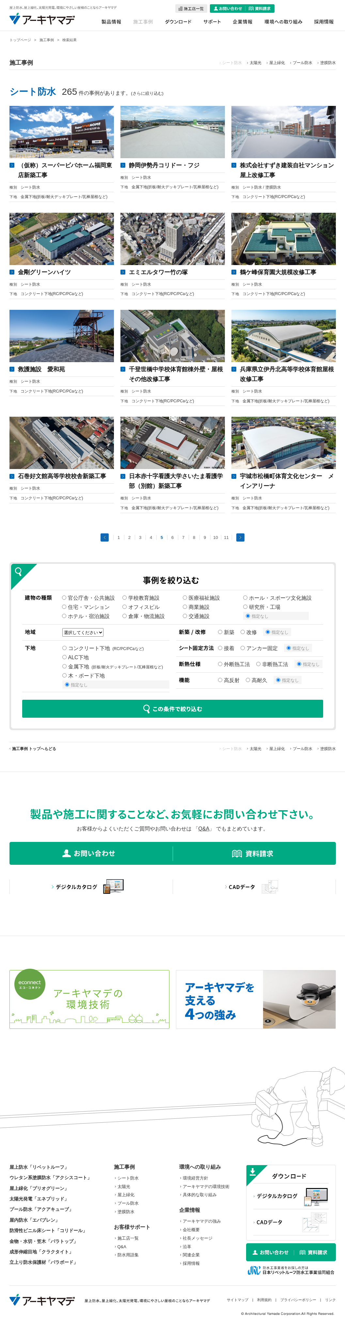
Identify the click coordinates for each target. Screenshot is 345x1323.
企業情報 (189, 1210)
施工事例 (46, 40)
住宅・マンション (86, 607)
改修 (249, 632)
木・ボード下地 (84, 675)
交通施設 (196, 616)
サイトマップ (237, 1300)
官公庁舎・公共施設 (88, 598)
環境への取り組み (200, 1167)
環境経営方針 (195, 1178)
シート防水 (128, 1178)
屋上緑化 (277, 62)
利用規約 (264, 1300)
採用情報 (191, 1263)
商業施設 (196, 607)
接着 (226, 648)
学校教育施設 (141, 598)
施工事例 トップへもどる (34, 748)
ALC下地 (76, 657)
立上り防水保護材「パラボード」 (43, 1262)
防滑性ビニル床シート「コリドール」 (48, 1230)
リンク (330, 1300)
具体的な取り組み (200, 1194)
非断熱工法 (272, 664)
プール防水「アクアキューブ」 (41, 1209)
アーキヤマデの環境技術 (206, 1186)
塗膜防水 (328, 62)
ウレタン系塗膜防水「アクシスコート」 (50, 1177)
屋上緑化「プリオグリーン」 (39, 1188)
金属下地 (112, 666)
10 (215, 537)
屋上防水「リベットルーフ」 (39, 1167)
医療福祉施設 (201, 598)
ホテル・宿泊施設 (86, 616)
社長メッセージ (197, 1238)
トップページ (20, 40)
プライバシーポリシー (298, 1300)
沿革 (187, 1246)
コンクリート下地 (103, 648)
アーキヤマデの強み (202, 1221)
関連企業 (191, 1254)
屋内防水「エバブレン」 (34, 1220)
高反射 (229, 680)
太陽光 (255, 62)
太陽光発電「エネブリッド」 (39, 1198)
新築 (226, 632)
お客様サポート (132, 1227)
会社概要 (191, 1229)
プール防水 (302, 62)
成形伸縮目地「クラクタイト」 (41, 1251)
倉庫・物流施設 (143, 616)
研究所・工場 (261, 607)
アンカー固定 (259, 648)
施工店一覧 (128, 1238)
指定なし (257, 616)
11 (226, 537)
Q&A (204, 828)
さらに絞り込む (147, 93)
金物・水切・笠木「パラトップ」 (43, 1241)
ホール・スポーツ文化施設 (277, 598)
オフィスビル (141, 607)
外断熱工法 (234, 664)
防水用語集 (128, 1254)
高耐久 (256, 680)
